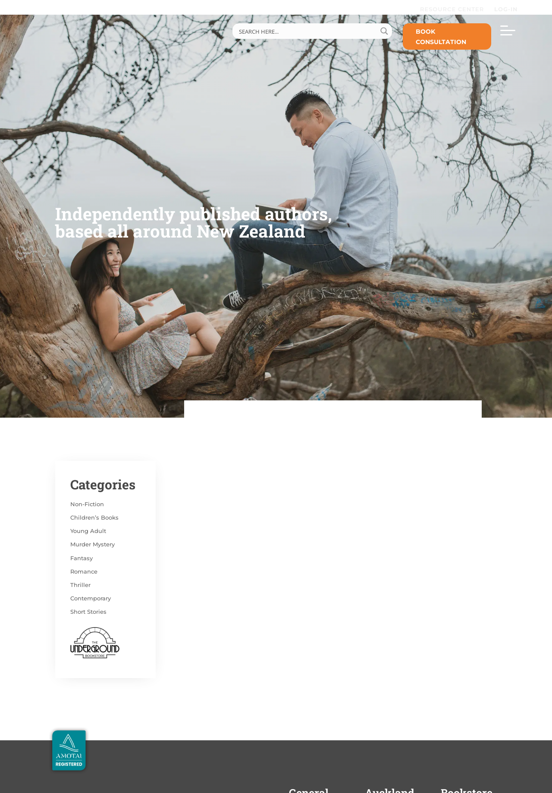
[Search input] (306, 31)
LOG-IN (507, 9)
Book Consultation (441, 37)
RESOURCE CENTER (452, 9)
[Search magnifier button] (384, 31)
